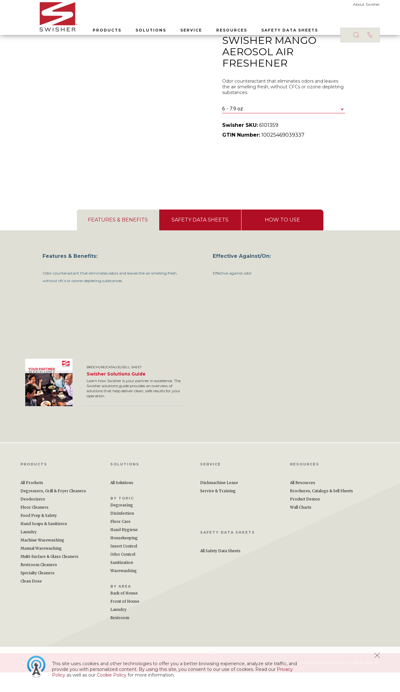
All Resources (302, 502)
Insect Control (123, 565)
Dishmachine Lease (219, 502)
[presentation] (118, 239)
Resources (212, 28)
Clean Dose (31, 600)
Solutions (132, 28)
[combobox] (283, 128)
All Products (31, 502)
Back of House (124, 612)
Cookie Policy (111, 675)
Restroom (119, 637)
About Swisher (366, 4)
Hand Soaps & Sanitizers (43, 543)
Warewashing (123, 590)
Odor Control (122, 573)
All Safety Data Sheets (220, 570)
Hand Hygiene (124, 549)
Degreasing (121, 524)
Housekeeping (124, 557)
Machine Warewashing (42, 559)
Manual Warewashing (41, 567)
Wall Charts (300, 526)
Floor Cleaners (34, 526)
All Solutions (121, 502)
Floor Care (120, 541)
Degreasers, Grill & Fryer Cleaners (53, 510)
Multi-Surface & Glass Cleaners (49, 576)
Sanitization (121, 582)
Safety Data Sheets (270, 28)
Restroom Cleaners (38, 584)
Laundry (28, 551)
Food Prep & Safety (38, 535)
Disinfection (122, 532)
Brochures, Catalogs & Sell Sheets (321, 510)
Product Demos (305, 518)
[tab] (118, 239)
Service (172, 28)
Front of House (124, 620)
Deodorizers (32, 518)
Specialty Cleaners (37, 592)
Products (88, 28)
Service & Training (218, 510)
